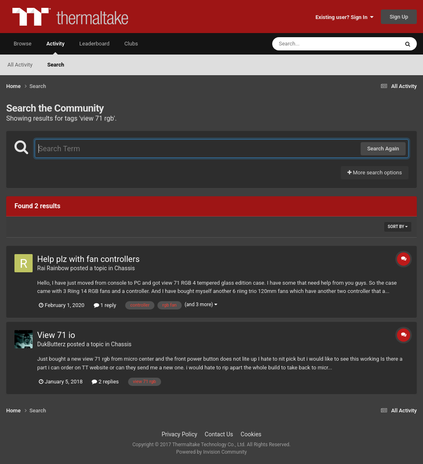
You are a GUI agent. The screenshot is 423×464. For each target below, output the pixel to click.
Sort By (398, 226)
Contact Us (219, 434)
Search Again (383, 148)
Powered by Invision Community (211, 452)
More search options (374, 172)
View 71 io (56, 335)
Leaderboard (94, 43)
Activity (55, 47)
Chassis (124, 268)
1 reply (105, 305)
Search (56, 65)
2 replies (105, 381)
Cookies (251, 434)
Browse (22, 43)
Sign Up (399, 17)
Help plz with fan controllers (88, 259)
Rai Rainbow (53, 268)
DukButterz (51, 344)
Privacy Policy (179, 434)
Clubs (131, 43)
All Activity (20, 65)
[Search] (314, 43)
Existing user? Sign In (344, 17)
